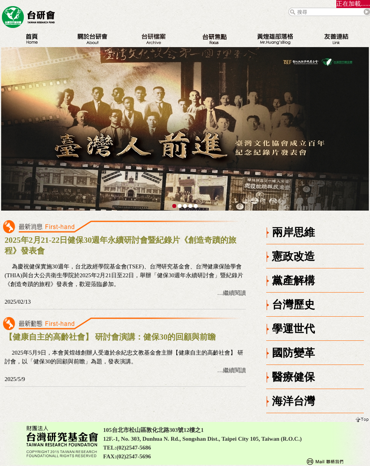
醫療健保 (293, 377)
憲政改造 (293, 256)
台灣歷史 (293, 305)
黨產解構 (293, 280)
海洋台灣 (293, 401)
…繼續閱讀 (231, 293)
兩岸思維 (293, 232)
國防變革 (293, 353)
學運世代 (293, 329)
